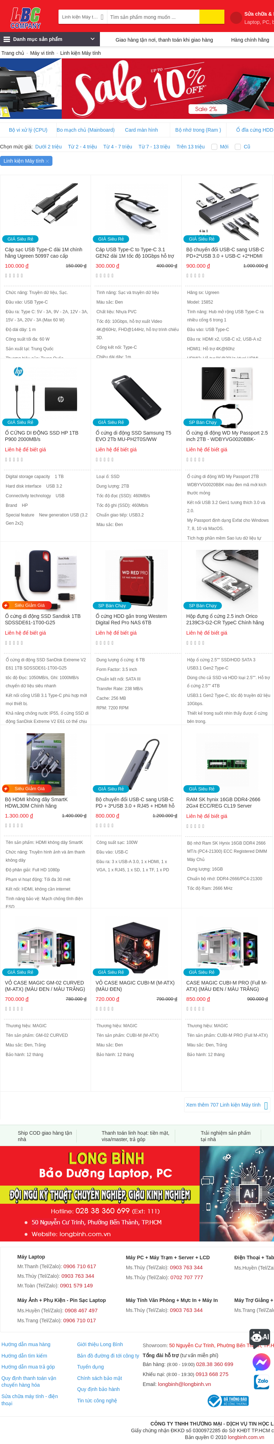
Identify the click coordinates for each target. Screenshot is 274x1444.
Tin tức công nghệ (97, 1400)
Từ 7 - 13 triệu (154, 146)
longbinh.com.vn (246, 1437)
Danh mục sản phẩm (49, 41)
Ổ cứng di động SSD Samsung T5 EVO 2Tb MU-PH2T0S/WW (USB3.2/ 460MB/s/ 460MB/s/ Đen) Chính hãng (134, 436)
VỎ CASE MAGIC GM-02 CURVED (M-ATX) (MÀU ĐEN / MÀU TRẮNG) (45, 986)
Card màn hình (141, 130)
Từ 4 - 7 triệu (117, 146)
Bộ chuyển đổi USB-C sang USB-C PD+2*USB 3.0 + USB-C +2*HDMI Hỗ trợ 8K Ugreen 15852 (225, 253)
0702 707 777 (187, 1277)
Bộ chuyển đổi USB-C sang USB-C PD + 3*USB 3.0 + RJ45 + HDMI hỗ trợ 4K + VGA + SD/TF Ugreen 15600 (135, 803)
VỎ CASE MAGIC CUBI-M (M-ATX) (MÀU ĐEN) (135, 986)
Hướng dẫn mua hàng (25, 1344)
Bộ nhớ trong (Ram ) (198, 130)
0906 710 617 (80, 1266)
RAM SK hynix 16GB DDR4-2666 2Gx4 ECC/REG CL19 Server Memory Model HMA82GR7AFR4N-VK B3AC (226, 803)
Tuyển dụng (90, 1367)
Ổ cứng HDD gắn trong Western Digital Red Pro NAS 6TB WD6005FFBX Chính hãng (131, 619)
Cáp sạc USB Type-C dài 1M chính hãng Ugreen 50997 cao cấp (43, 253)
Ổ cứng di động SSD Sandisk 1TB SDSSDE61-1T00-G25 (43, 619)
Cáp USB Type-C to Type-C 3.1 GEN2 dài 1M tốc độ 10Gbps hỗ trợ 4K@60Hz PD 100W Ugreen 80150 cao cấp (135, 253)
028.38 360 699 (214, 1364)
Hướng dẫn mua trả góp (28, 1367)
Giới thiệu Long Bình (100, 1344)
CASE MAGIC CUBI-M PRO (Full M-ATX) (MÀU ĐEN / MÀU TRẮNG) (226, 986)
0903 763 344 (77, 1276)
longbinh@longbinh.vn (184, 1384)
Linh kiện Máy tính (26, 161)
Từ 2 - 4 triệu (82, 146)
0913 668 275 (212, 1374)
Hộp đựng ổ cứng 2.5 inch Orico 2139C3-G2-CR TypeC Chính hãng (225, 619)
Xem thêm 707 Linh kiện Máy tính (223, 1105)
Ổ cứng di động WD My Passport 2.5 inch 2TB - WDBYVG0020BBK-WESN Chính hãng (227, 436)
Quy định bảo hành (98, 1389)
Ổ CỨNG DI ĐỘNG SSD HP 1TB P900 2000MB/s (41, 436)
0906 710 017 (79, 1320)
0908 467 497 (81, 1310)
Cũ (247, 146)
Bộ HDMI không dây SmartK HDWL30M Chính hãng (36, 803)
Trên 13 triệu (191, 146)
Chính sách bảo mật (99, 1378)
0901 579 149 (76, 1285)
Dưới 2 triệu (48, 146)
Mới (224, 146)
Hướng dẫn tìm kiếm (24, 1356)
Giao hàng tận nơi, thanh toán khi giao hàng (164, 40)
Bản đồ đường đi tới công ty (108, 1356)
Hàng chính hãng (250, 40)
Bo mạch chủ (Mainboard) (85, 130)
